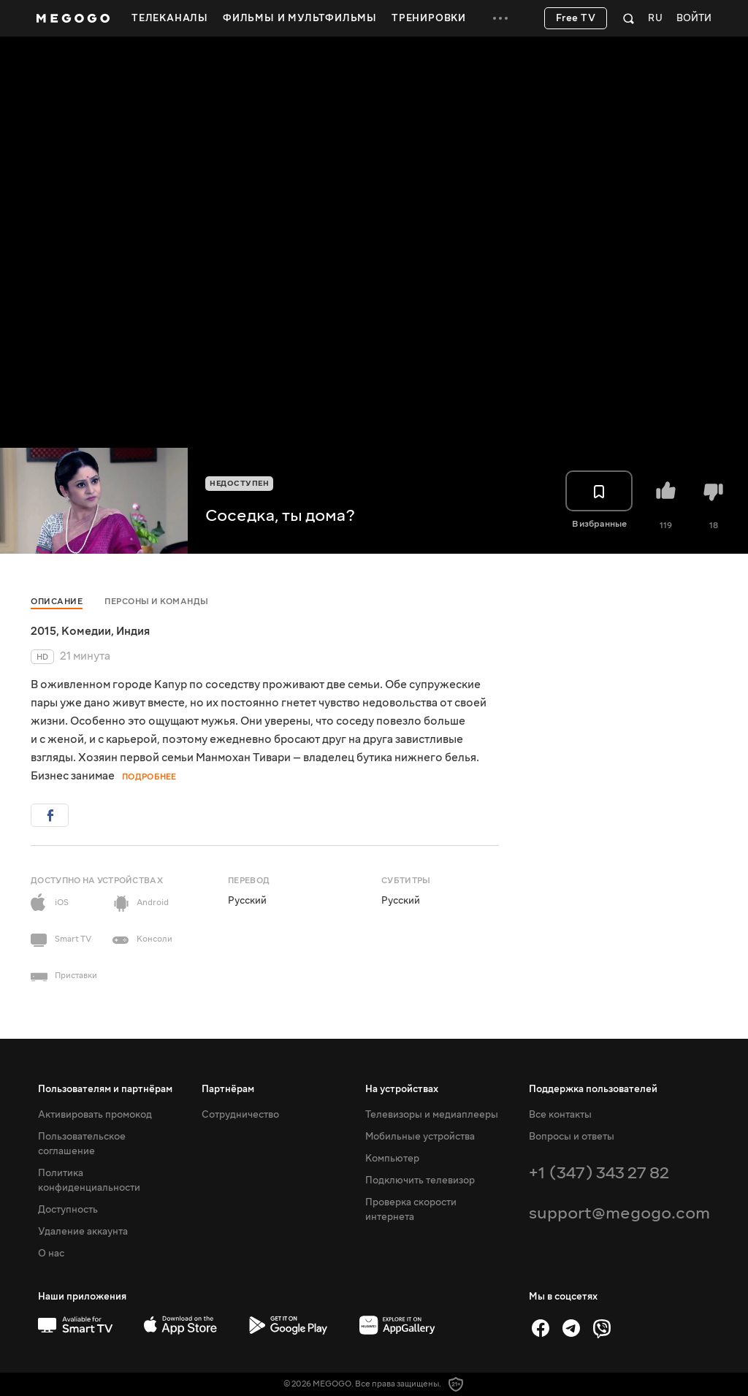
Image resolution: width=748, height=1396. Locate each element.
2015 (43, 631)
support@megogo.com (619, 1213)
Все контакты (560, 1114)
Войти (693, 18)
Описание (57, 601)
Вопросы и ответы (571, 1136)
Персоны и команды (156, 601)
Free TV (576, 18)
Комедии (86, 631)
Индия (133, 631)
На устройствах (401, 1089)
